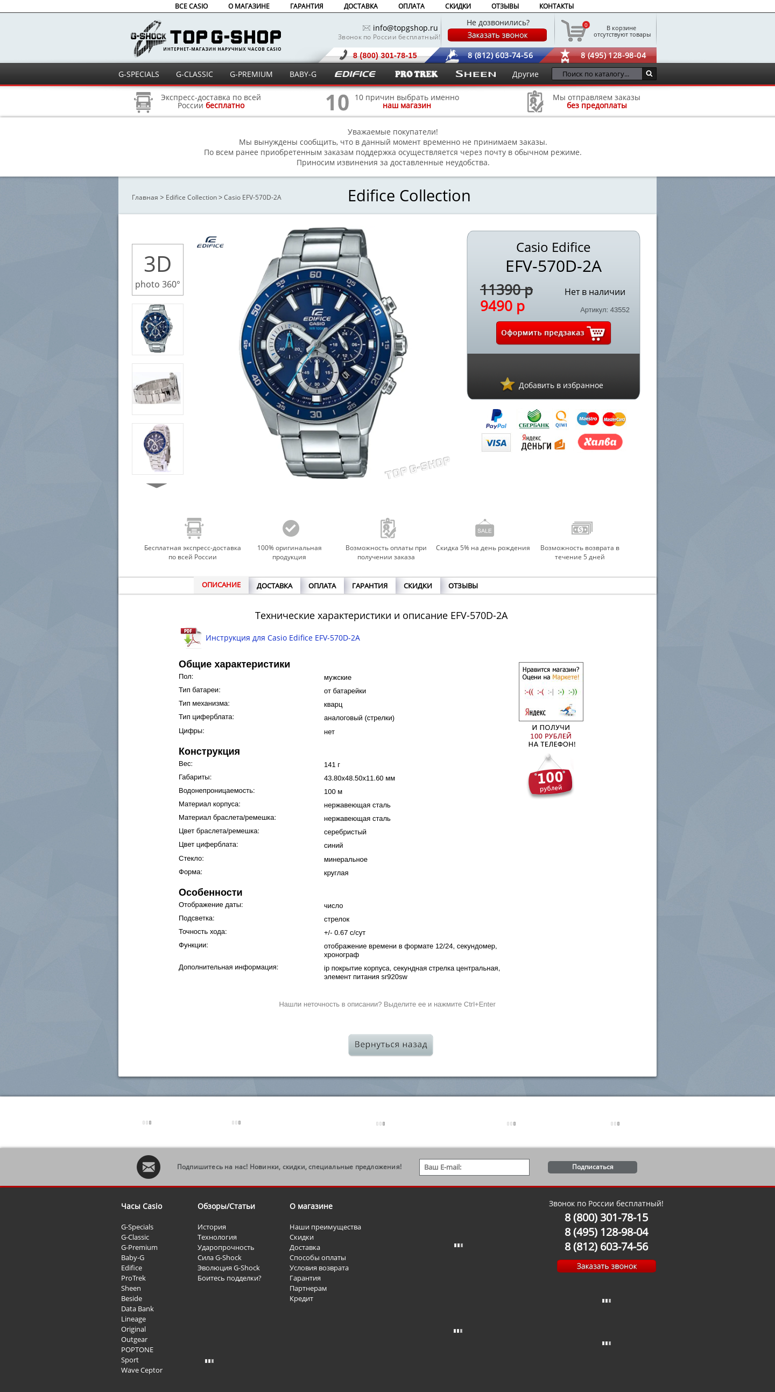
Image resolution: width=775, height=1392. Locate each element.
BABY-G (303, 74)
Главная (145, 197)
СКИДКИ (458, 6)
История (212, 1227)
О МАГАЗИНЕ (249, 6)
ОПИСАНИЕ (221, 584)
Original (133, 1329)
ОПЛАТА (411, 6)
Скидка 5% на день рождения (483, 547)
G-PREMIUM (251, 74)
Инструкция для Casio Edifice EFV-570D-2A (283, 637)
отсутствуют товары (621, 31)
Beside (131, 1298)
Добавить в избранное (561, 385)
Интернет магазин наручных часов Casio (206, 38)
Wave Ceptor (142, 1370)
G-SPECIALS (138, 74)
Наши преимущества (325, 1227)
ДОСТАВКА (361, 6)
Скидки (302, 1237)
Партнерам (308, 1288)
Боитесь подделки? (230, 1278)
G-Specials (137, 1227)
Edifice (131, 1268)
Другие (525, 74)
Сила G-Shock (220, 1257)
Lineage (133, 1319)
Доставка (305, 1247)
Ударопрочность (226, 1247)
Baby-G (132, 1257)
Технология (217, 1237)
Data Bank (137, 1308)
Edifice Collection (191, 197)
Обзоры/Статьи (226, 1206)
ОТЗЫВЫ (505, 6)
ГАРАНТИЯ (306, 6)
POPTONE (137, 1349)
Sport (130, 1360)
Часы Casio (141, 1206)
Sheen (131, 1288)
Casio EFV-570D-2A (252, 197)
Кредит (301, 1298)
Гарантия (305, 1278)
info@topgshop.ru (405, 28)
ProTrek (133, 1278)
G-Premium (139, 1247)
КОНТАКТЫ (556, 6)
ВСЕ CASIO (191, 6)
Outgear (134, 1339)
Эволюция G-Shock (229, 1268)
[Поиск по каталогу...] (600, 73)
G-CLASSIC (194, 74)
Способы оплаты (318, 1257)
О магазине (311, 1206)
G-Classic (135, 1237)
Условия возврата (319, 1268)
